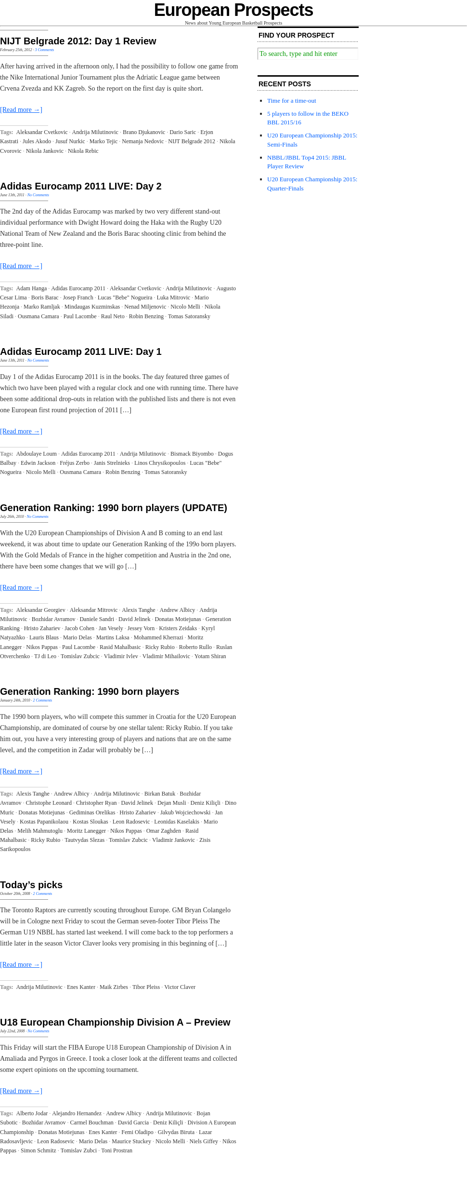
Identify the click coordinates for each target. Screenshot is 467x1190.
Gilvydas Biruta (176, 1132)
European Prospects (233, 10)
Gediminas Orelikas (92, 812)
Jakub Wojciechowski (185, 812)
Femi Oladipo (137, 1132)
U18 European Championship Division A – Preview (115, 1022)
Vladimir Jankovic (173, 840)
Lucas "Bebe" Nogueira (125, 297)
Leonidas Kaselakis (176, 821)
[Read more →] (21, 109)
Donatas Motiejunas (178, 619)
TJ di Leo (45, 656)
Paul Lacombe (80, 316)
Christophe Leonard (49, 802)
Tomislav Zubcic (80, 656)
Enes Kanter (81, 987)
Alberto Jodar (32, 1113)
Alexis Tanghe (138, 610)
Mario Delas (77, 637)
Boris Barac (45, 297)
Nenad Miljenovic (145, 306)
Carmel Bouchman (91, 1122)
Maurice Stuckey (131, 1141)
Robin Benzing (146, 316)
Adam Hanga (31, 288)
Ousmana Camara (38, 316)
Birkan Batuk (159, 793)
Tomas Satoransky (189, 316)
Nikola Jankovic (45, 151)
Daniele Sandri (96, 619)
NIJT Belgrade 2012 (191, 141)
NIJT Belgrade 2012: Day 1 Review (78, 41)
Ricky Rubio (160, 647)
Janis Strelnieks (112, 463)
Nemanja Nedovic (143, 141)
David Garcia (133, 1122)
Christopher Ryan (96, 802)
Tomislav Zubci (79, 1150)
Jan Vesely (111, 628)
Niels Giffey (204, 1141)
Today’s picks (31, 884)
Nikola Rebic (83, 151)
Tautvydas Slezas (84, 840)
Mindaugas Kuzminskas (92, 306)
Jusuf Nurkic (70, 141)
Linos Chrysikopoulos (159, 463)
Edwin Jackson (38, 463)
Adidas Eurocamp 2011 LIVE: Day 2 (81, 186)
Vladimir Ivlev (121, 656)
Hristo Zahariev (42, 628)
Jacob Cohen (79, 628)
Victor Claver (179, 987)
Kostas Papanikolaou (44, 821)
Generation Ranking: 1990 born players (89, 691)
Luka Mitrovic (173, 297)
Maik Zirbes (114, 987)
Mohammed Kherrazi (158, 637)
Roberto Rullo (195, 647)
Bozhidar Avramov (54, 619)
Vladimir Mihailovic (166, 656)
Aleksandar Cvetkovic (42, 132)
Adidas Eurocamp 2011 (78, 288)
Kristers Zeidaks (178, 628)
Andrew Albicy (177, 610)
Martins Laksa (113, 637)
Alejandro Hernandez (77, 1113)
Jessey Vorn (141, 628)
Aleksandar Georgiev (40, 610)
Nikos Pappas (42, 647)
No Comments (38, 195)
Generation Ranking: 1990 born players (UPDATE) (113, 507)
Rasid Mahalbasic (120, 647)
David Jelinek (134, 619)
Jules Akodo (37, 141)
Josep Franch (78, 297)
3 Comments (44, 50)
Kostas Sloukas (90, 821)
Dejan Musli (171, 802)
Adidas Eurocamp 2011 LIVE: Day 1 (81, 351)
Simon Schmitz (38, 1150)
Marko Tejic (104, 141)
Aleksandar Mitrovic (94, 610)
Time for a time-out (291, 100)
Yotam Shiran (210, 656)
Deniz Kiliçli (206, 802)
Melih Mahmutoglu (40, 830)
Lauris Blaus (44, 637)
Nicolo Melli (185, 306)
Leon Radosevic (131, 821)
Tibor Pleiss (146, 987)
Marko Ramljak (42, 306)
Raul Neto (113, 316)
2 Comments (42, 700)
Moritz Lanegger (86, 830)
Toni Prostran (116, 1150)
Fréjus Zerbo (75, 463)
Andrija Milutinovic (95, 132)
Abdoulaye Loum (36, 453)
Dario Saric (182, 132)
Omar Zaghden (163, 830)
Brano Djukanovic (144, 132)
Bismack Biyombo (192, 453)
